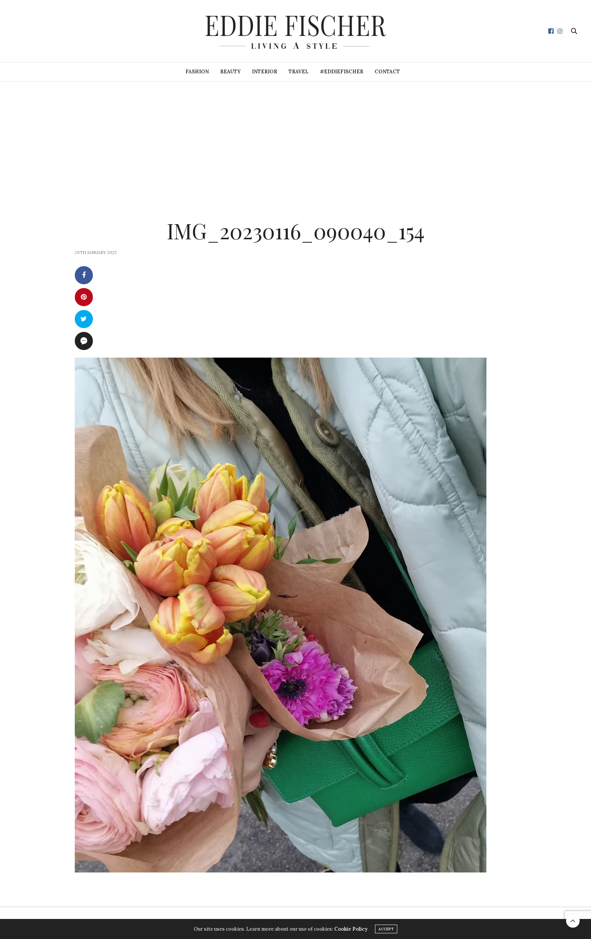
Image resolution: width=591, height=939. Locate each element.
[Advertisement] (295, 138)
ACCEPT (386, 929)
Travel (299, 71)
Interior (264, 71)
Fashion (197, 71)
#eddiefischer (341, 71)
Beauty (230, 71)
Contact (387, 71)
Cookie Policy (350, 929)
